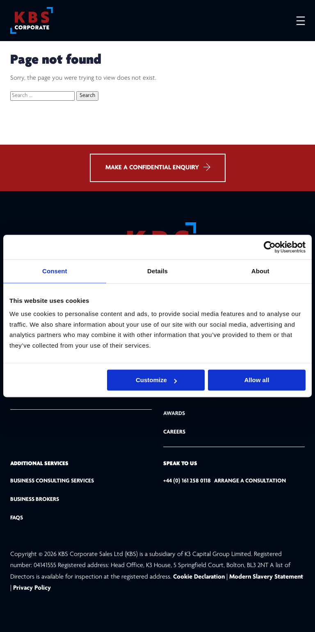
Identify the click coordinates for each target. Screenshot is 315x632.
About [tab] (260, 271)
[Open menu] (296, 21)
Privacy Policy (32, 588)
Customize (156, 379)
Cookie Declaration (199, 577)
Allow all (256, 379)
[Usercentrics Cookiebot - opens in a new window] (270, 247)
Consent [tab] (54, 271)
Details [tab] (157, 271)
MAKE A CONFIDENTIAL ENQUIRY (157, 167)
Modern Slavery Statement (266, 577)
